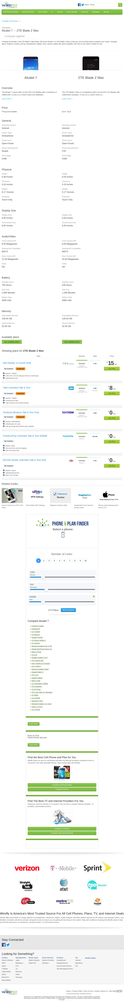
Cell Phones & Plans (10, 12)
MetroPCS (5, 977)
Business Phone (28, 12)
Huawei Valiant (37, 678)
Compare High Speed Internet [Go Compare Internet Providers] (62, 833)
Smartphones (61, 960)
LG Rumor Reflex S (39, 640)
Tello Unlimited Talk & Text (16, 387)
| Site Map (112, 991)
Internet (60, 12)
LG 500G (35, 695)
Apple (18, 960)
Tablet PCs (32, 963)
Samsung (19, 977)
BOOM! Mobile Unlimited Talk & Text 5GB (24, 460)
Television (45, 963)
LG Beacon (36, 635)
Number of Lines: (62, 554)
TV (52, 12)
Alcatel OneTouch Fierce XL (42, 649)
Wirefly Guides (90, 958)
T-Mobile (5, 969)
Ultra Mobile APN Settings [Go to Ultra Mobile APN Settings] (35, 505)
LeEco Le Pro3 (37, 707)
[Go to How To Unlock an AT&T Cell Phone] (12, 495)
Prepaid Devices (62, 963)
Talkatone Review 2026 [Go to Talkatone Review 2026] (58, 505)
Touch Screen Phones (64, 966)
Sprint (4, 966)
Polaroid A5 (36, 629)
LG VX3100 (36, 709)
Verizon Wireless (7, 960)
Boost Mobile (6, 980)
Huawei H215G (37, 637)
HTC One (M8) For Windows (42, 692)
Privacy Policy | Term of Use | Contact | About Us (90, 991)
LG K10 (34, 655)
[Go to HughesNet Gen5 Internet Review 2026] (84, 495)
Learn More (33, 724)
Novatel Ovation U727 (40, 658)
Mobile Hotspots (34, 960)
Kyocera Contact (38, 626)
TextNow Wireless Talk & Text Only (21, 412)
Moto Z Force (36, 652)
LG (17, 969)
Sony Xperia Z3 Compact (41, 663)
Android (78, 960)
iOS (76, 966)
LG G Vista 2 (36, 666)
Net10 (4, 974)
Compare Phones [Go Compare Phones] (62, 789)
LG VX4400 (36, 632)
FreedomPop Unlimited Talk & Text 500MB (25, 436)
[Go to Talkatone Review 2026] (60, 495)
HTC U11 (35, 675)
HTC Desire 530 (37, 660)
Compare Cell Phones (10, 21)
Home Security (71, 12)
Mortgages (96, 12)
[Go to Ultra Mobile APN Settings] (36, 495)
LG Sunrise (36, 643)
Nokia (18, 974)
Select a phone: (63, 530)
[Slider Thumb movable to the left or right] (43, 578)
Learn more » (7, 99)
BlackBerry (19, 963)
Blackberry (78, 963)
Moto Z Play (36, 681)
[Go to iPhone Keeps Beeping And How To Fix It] (108, 495)
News (87, 5)
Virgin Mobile (6, 971)
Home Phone (43, 12)
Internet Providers (48, 960)
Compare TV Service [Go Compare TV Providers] (62, 829)
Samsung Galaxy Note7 (40, 669)
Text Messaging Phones (65, 969)
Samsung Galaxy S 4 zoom (42, 704)
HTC (17, 966)
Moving (106, 12)
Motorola (19, 971)
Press (92, 5)
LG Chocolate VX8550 (40, 684)
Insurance (84, 12)
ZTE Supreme (37, 686)
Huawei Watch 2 (37, 672)
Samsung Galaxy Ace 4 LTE (42, 646)
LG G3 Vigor (36, 689)
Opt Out (119, 991)
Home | (68, 991)
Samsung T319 (37, 701)
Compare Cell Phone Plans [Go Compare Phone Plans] (62, 785)
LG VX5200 (36, 698)
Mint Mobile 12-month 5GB (17, 363)
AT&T (4, 963)
